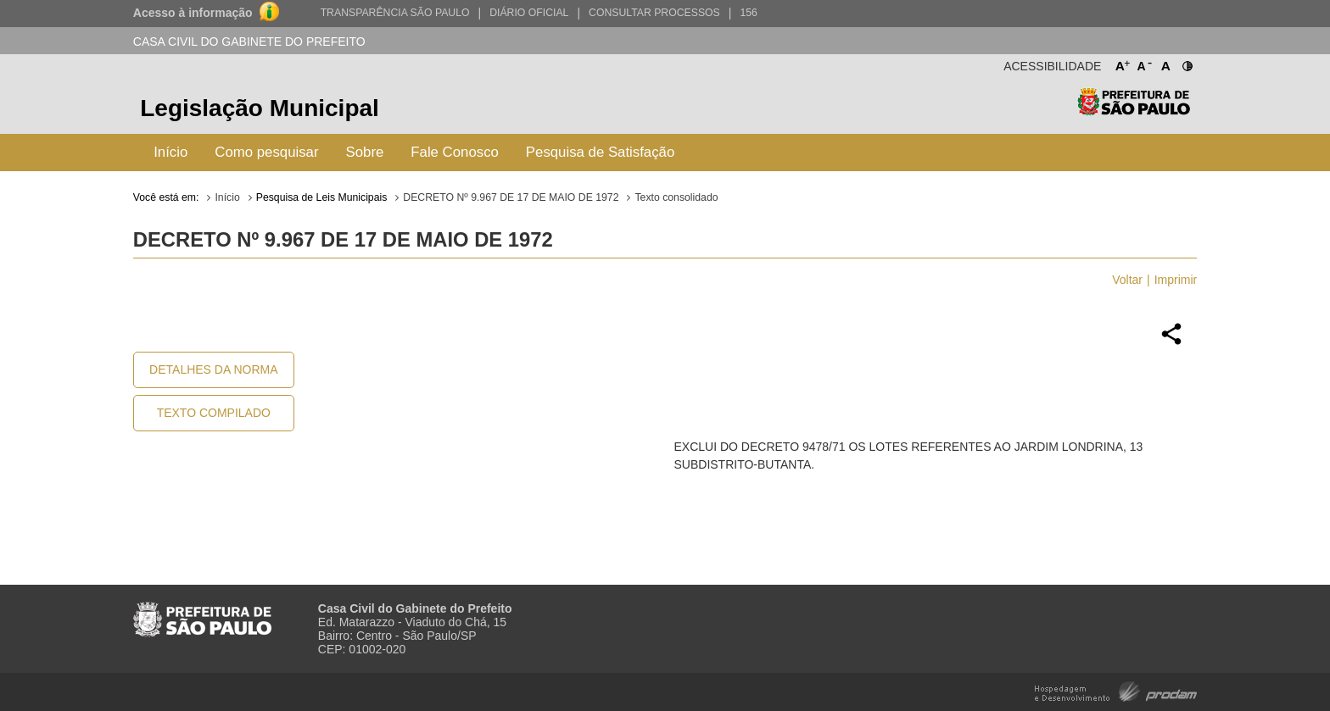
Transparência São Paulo (395, 13)
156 (748, 13)
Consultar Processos (654, 13)
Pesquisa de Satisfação (600, 152)
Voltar (1127, 279)
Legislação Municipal (259, 108)
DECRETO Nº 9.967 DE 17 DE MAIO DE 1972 (510, 197)
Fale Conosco (455, 152)
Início (170, 152)
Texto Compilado (214, 412)
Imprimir (1176, 279)
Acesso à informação (193, 12)
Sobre (365, 152)
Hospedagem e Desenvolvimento (1116, 690)
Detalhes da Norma (213, 369)
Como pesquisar (266, 152)
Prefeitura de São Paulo (1133, 110)
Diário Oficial (528, 13)
